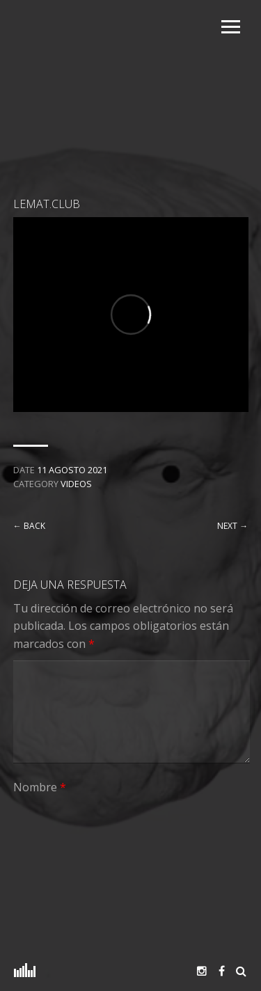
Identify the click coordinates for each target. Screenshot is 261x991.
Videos (76, 483)
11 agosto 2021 (72, 469)
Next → (232, 526)
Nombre (39, 787)
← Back (29, 526)
